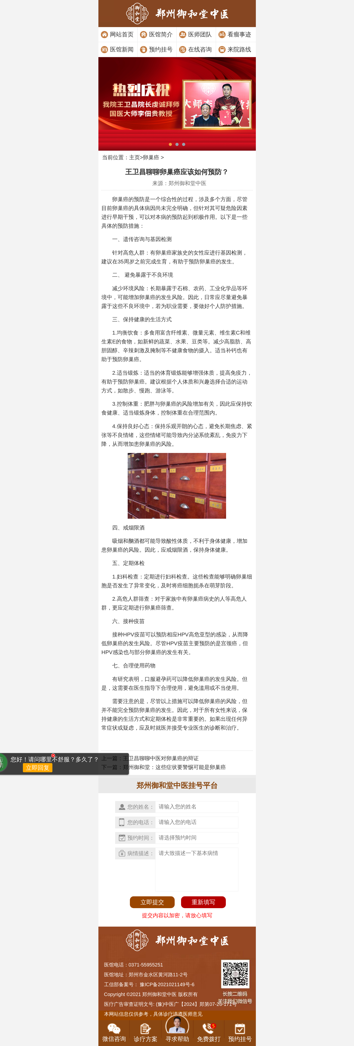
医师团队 (200, 34)
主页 (134, 157)
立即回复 (25, 790)
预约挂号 (161, 49)
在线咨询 (200, 49)
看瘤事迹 (239, 34)
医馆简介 (161, 34)
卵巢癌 (151, 157)
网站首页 (122, 34)
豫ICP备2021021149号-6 (167, 984)
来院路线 (239, 49)
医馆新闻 (122, 49)
